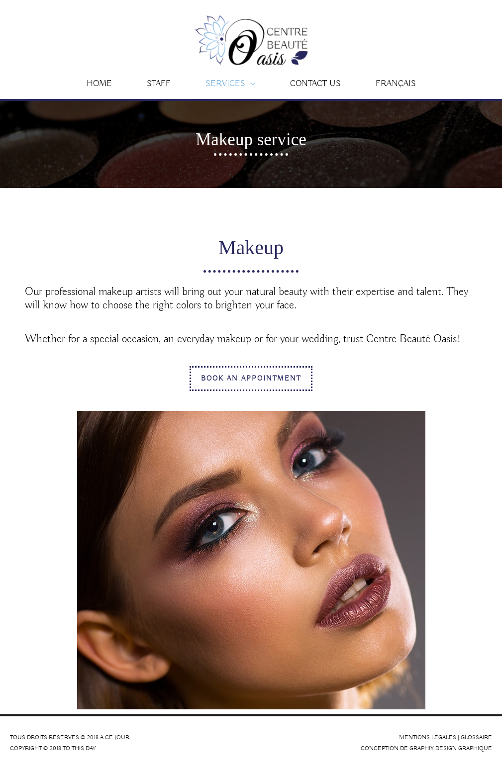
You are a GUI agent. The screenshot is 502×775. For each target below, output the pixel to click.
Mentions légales (427, 742)
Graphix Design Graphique (450, 753)
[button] (230, 89)
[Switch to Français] (395, 89)
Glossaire (476, 742)
